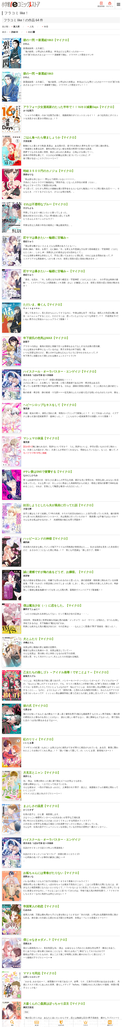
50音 (46, 26)
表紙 (31, 32)
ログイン (109, 4)
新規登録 (101, 4)
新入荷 (16, 26)
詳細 (14, 32)
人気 (32, 26)
